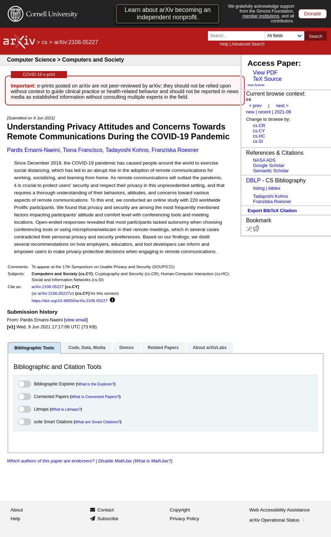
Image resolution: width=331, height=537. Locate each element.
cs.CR (259, 125)
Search (315, 36)
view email (75, 319)
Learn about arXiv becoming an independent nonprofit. (167, 13)
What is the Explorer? (95, 384)
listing (259, 188)
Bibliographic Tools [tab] (34, 348)
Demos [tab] (126, 347)
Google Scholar (268, 165)
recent (264, 111)
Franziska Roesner (174, 150)
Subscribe (108, 518)
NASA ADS (264, 160)
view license (256, 85)
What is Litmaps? (66, 409)
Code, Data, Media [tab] (86, 347)
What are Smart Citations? (97, 422)
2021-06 (283, 111)
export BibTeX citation (272, 210)
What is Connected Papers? (95, 397)
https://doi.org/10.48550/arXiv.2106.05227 (70, 300)
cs (44, 42)
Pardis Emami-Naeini (33, 150)
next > (282, 105)
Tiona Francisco (82, 150)
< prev (255, 105)
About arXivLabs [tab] (209, 347)
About (17, 509)
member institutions (260, 16)
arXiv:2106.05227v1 (56, 293)
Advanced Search (248, 44)
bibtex (274, 188)
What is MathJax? (153, 460)
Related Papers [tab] (163, 347)
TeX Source (267, 79)
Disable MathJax (115, 460)
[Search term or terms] (238, 36)
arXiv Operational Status (277, 520)
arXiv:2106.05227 (48, 286)
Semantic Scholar (271, 170)
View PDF (265, 73)
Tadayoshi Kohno (127, 150)
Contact (105, 509)
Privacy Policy (184, 518)
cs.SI (258, 141)
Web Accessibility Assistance (279, 509)
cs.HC (259, 136)
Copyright (180, 509)
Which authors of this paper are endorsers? (50, 460)
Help (223, 44)
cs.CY (259, 130)
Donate (312, 13)
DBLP (253, 180)
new (250, 111)
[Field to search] (284, 36)
